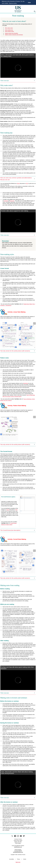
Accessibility (11, 859)
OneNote (6, 200)
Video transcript (4, 80)
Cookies (24, 859)
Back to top (18, 862)
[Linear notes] (18, 335)
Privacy (18, 859)
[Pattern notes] (18, 428)
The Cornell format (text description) (10, 530)
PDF (27, 183)
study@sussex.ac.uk (18, 846)
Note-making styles (9, 31)
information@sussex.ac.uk (18, 852)
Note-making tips (9, 29)
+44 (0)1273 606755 (18, 850)
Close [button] (29, 2)
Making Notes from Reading (11, 33)
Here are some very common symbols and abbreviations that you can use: (16, 178)
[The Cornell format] (18, 562)
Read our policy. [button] (13, 3)
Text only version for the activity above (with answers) (15, 351)
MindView (25, 383)
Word (18, 183)
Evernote (12, 200)
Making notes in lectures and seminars (14, 34)
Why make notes (9, 28)
